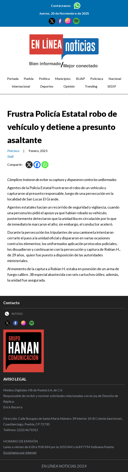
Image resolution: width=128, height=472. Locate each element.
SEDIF (112, 86)
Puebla (28, 78)
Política (44, 78)
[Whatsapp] (44, 164)
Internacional (21, 86)
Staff (10, 156)
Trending (91, 86)
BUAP (80, 78)
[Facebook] (37, 164)
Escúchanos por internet (20, 452)
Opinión (69, 86)
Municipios (63, 78)
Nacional (115, 78)
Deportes (46, 86)
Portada (12, 78)
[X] (29, 164)
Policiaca (96, 78)
